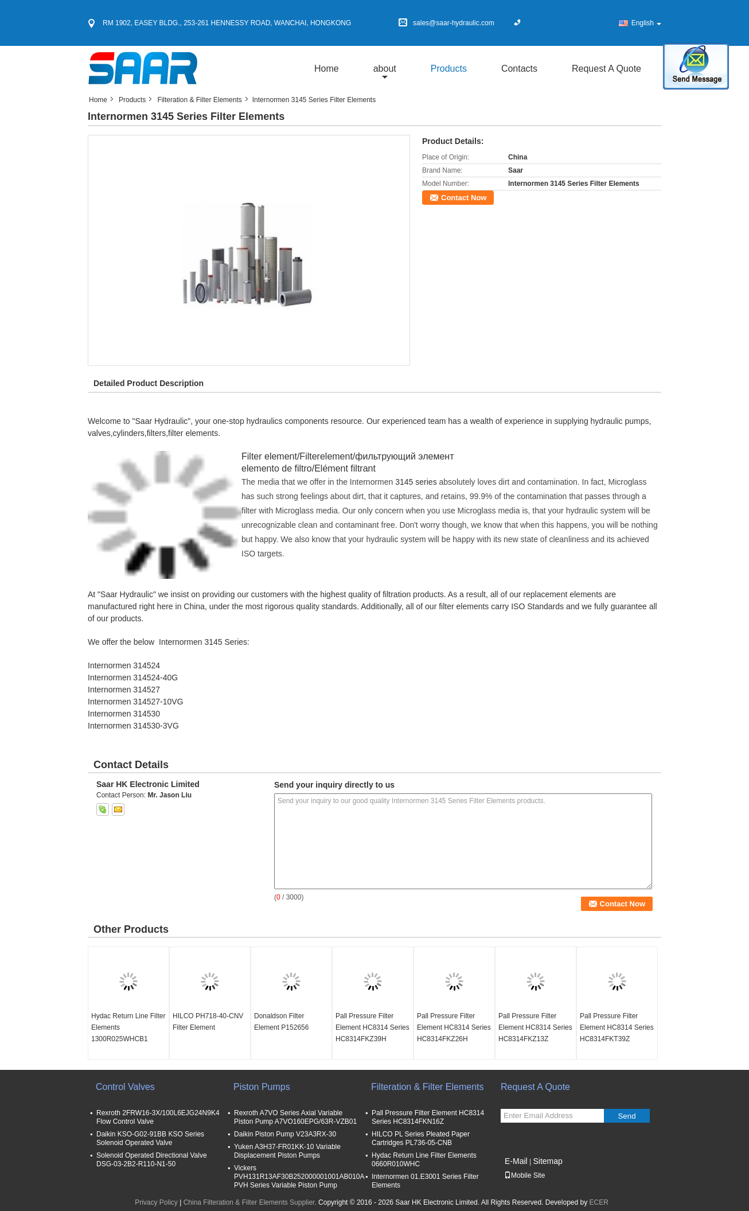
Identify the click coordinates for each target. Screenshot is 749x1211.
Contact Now (463, 197)
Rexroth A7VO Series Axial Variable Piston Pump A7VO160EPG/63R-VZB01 (295, 1117)
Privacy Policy (156, 1202)
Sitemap (547, 1161)
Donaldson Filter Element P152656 (281, 1021)
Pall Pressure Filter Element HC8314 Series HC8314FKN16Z (428, 1117)
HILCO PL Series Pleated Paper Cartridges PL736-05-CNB (421, 1138)
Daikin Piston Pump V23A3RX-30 (285, 1134)
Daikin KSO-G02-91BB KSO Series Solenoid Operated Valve (150, 1138)
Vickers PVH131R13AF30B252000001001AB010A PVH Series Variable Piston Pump (299, 1176)
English (646, 23)
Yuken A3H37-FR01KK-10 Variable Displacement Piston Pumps (287, 1151)
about (384, 68)
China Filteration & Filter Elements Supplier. (251, 1202)
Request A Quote (606, 68)
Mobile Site (524, 1175)
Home (326, 68)
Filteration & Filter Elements (199, 100)
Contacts (519, 68)
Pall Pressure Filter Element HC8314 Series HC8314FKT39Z (617, 1027)
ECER (599, 1202)
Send (626, 1116)
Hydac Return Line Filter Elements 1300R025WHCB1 (128, 1027)
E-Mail (516, 1161)
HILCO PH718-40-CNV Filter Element (208, 1021)
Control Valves (125, 1087)
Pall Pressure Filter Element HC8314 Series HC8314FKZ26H (454, 1027)
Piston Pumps (261, 1087)
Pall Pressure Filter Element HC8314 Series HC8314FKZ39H (372, 1027)
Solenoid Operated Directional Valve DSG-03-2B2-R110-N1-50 (151, 1159)
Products (449, 68)
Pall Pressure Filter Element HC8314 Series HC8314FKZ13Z (535, 1027)
